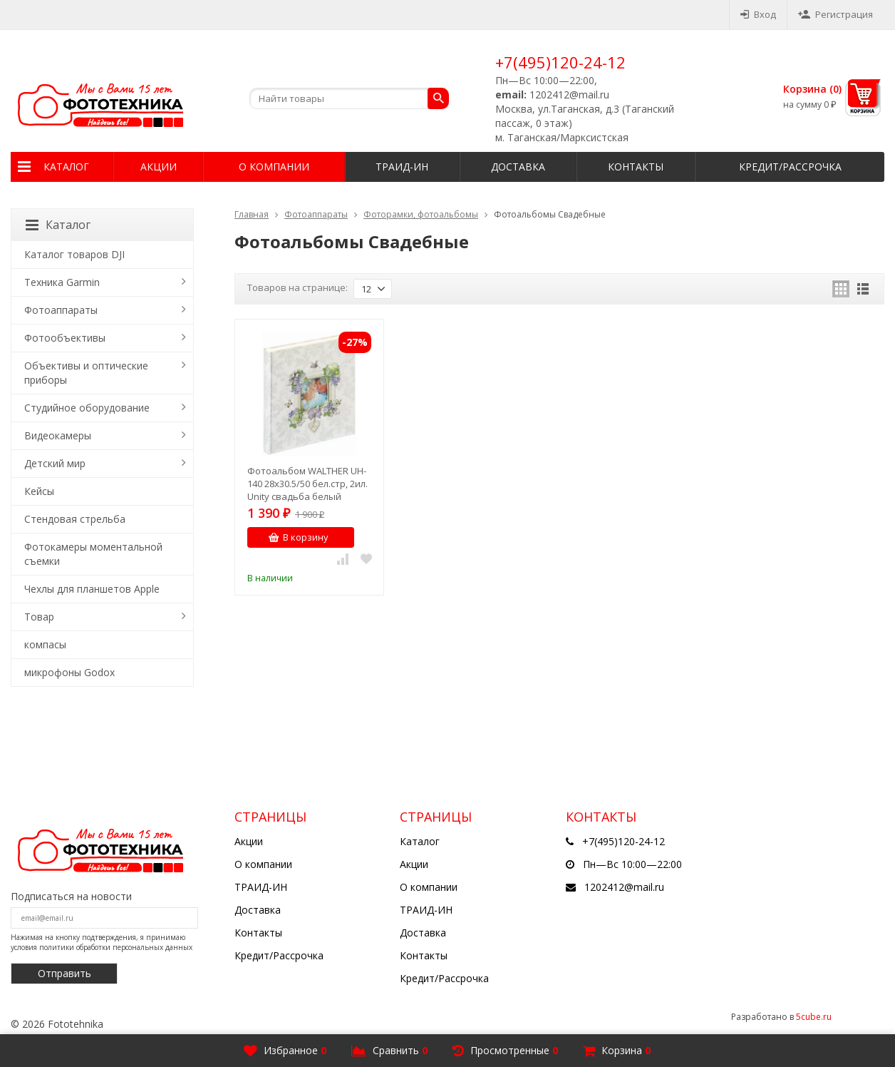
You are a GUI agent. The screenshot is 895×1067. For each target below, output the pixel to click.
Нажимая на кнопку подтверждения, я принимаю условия (101, 942)
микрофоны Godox (69, 672)
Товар (39, 616)
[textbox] (349, 98)
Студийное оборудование (87, 407)
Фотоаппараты (316, 214)
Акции (158, 166)
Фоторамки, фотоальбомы (420, 214)
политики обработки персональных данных (115, 947)
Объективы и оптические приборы (86, 373)
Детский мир (55, 463)
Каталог (66, 166)
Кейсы (39, 491)
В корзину (298, 537)
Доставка (518, 166)
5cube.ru (814, 1017)
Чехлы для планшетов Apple (92, 589)
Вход (758, 14)
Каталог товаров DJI (74, 254)
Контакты (635, 166)
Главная (251, 214)
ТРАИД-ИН (402, 166)
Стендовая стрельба (74, 519)
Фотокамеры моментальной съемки (93, 554)
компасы (45, 644)
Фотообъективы (64, 337)
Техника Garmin (62, 282)
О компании (274, 166)
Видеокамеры (57, 435)
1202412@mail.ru (624, 887)
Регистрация (835, 14)
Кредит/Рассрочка (790, 166)
